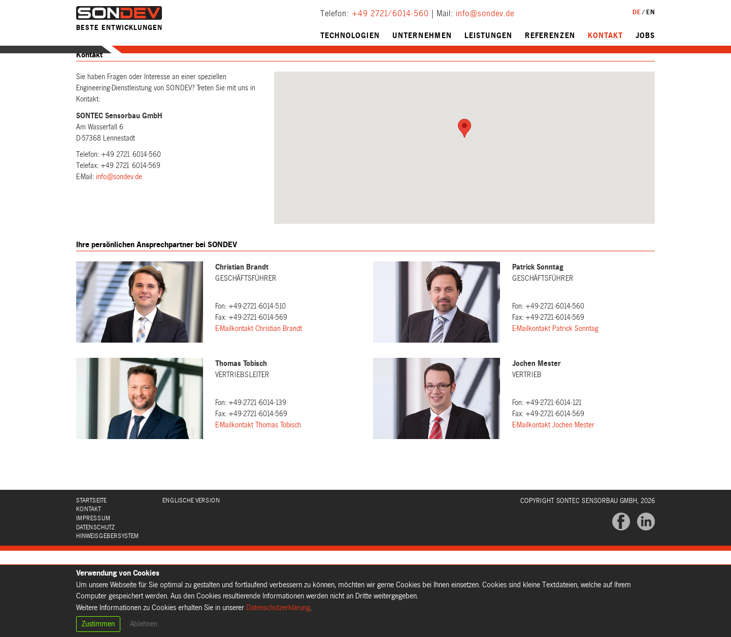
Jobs (645, 35)
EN (650, 12)
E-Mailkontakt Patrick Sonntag (555, 348)
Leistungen (488, 35)
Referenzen (550, 35)
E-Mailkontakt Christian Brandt (258, 348)
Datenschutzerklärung (278, 607)
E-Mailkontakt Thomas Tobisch (258, 444)
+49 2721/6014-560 (390, 14)
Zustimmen (98, 623)
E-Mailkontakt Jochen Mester (553, 444)
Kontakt (605, 35)
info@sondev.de (485, 14)
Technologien (350, 35)
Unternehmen (422, 35)
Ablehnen (143, 623)
